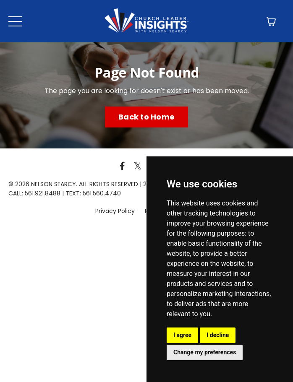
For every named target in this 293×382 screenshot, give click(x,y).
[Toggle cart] (271, 21)
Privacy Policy (115, 211)
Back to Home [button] (146, 117)
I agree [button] (182, 335)
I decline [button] (218, 335)
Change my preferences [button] (204, 352)
